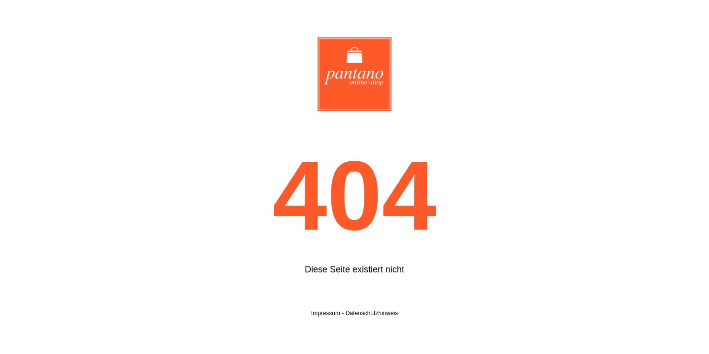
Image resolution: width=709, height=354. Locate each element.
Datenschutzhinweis (372, 313)
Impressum (325, 313)
